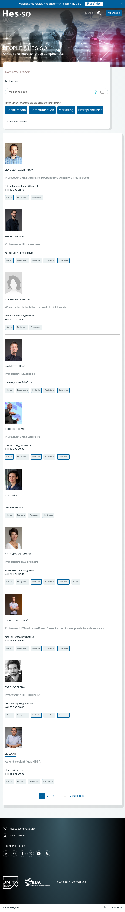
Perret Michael (15, 237)
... (65, 796)
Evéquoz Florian (16, 687)
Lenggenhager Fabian (19, 170)
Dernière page (77, 796)
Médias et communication (19, 829)
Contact (9, 197)
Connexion (114, 13)
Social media (16, 110)
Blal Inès (11, 496)
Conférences (63, 260)
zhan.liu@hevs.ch (14, 770)
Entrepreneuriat (90, 110)
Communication (42, 110)
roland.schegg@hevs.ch (18, 445)
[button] (95, 92)
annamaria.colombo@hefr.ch (20, 570)
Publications (36, 197)
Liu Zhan (10, 754)
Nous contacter (14, 835)
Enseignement (22, 197)
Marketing (66, 110)
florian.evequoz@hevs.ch (19, 704)
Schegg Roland (15, 429)
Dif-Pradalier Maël (17, 621)
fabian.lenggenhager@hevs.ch (22, 186)
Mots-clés (11, 81)
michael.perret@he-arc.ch (19, 253)
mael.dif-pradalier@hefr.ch (19, 637)
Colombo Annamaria (18, 554)
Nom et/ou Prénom (18, 72)
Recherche (36, 260)
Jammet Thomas (15, 366)
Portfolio (76, 582)
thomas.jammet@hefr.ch (18, 382)
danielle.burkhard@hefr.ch (19, 316)
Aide (90, 13)
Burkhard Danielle (17, 299)
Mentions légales (11, 908)
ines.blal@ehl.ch (14, 507)
